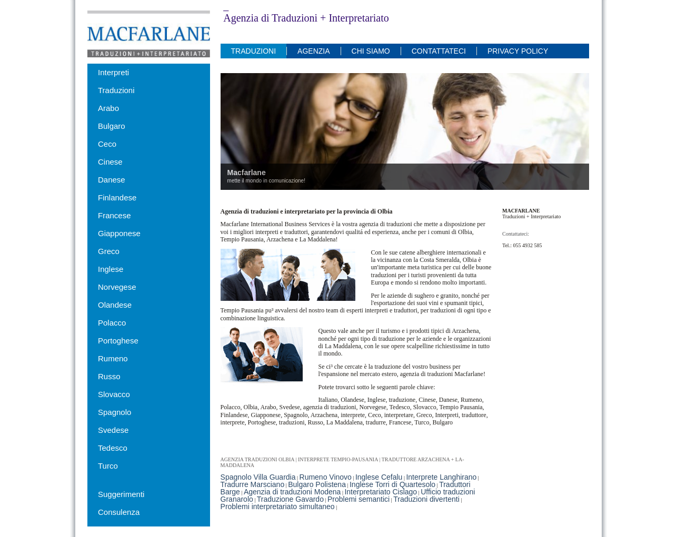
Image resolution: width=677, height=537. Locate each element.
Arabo (108, 108)
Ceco (107, 143)
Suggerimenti (121, 494)
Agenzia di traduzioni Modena (292, 492)
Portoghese (118, 340)
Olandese (115, 304)
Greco (109, 251)
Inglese (110, 269)
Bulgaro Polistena (317, 484)
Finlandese (117, 197)
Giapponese (119, 233)
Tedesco (112, 447)
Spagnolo (114, 412)
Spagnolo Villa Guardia (258, 477)
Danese (111, 179)
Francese (114, 215)
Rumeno (113, 358)
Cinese (110, 161)
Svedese (113, 429)
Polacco (112, 322)
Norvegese (117, 286)
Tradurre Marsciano (253, 484)
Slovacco (114, 394)
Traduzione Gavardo (290, 499)
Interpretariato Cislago (380, 492)
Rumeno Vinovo (326, 477)
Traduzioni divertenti (426, 499)
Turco (108, 465)
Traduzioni (116, 90)
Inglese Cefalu (379, 477)
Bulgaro (111, 125)
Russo (109, 376)
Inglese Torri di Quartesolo (392, 484)
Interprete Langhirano (441, 477)
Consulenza (119, 512)
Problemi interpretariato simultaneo (278, 506)
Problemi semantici (358, 499)
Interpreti (113, 72)
